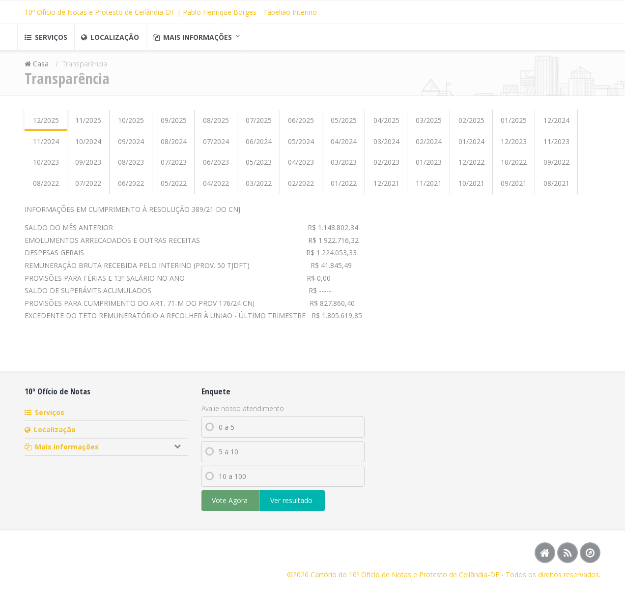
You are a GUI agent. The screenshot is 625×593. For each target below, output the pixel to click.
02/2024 (429, 144)
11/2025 (88, 124)
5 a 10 (221, 455)
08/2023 (131, 166)
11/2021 (429, 187)
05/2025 (344, 124)
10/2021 (471, 187)
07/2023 (174, 166)
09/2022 (556, 166)
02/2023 (386, 166)
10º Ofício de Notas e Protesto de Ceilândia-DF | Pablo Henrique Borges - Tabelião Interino (171, 12)
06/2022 (131, 187)
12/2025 (46, 124)
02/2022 (301, 187)
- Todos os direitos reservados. (549, 574)
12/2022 (471, 166)
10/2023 (46, 166)
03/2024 (386, 144)
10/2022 (514, 166)
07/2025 (259, 124)
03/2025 (429, 124)
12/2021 (386, 187)
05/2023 (259, 166)
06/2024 (259, 144)
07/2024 (216, 144)
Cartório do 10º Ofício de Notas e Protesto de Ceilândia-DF (405, 574)
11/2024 (46, 144)
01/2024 (471, 144)
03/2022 (259, 187)
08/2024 (174, 144)
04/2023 (301, 166)
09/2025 (174, 124)
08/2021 (556, 187)
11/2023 (556, 144)
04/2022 (216, 187)
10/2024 (88, 144)
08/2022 (46, 187)
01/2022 (344, 187)
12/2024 (556, 124)
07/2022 (88, 187)
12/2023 (514, 144)
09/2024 (131, 144)
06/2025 (301, 124)
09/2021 (514, 187)
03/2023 (344, 166)
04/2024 (344, 144)
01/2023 (429, 166)
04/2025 (386, 124)
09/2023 (88, 166)
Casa (42, 67)
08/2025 (216, 124)
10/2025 (131, 124)
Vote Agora (231, 504)
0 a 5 (219, 431)
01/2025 (514, 124)
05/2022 (174, 187)
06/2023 (216, 166)
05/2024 (301, 144)
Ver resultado (292, 504)
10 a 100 (225, 480)
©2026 (299, 574)
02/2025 (471, 124)
